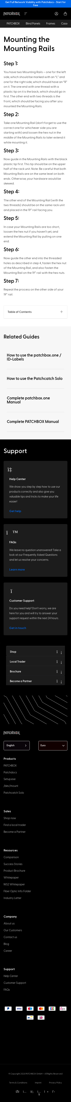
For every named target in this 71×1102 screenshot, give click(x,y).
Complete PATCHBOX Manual (33, 422)
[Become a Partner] (59, 681)
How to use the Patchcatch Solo (34, 379)
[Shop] (59, 652)
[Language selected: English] (17, 745)
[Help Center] (12, 469)
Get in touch (17, 628)
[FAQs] (12, 532)
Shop (13, 651)
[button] (61, 311)
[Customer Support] (12, 591)
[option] (5, 1093)
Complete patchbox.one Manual (28, 400)
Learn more (17, 569)
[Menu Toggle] (26, 14)
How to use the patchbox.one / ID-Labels (34, 357)
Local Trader (17, 661)
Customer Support (21, 600)
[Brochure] (59, 671)
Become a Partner (21, 681)
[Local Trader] (59, 662)
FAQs (12, 542)
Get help (15, 511)
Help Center (17, 479)
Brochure (15, 671)
